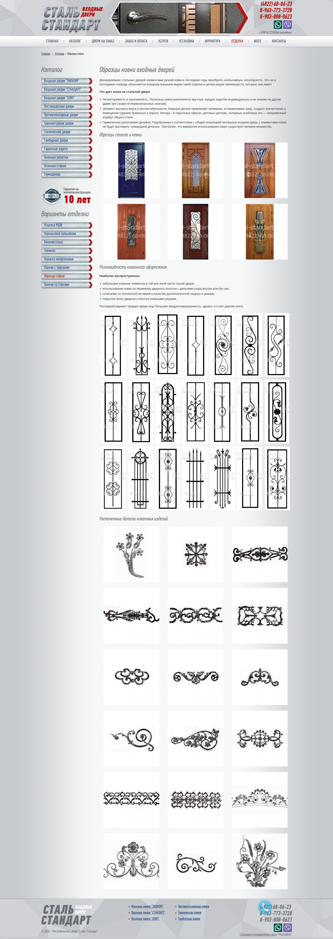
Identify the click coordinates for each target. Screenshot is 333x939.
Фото (257, 41)
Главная (52, 41)
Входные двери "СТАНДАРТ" (63, 90)
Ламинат (50, 251)
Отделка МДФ (53, 225)
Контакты (279, 41)
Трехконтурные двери (58, 123)
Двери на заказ (103, 41)
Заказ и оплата (136, 41)
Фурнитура (212, 41)
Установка (186, 41)
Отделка (237, 41)
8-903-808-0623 (276, 17)
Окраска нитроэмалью (59, 259)
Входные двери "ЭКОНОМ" (61, 81)
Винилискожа (53, 242)
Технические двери (57, 132)
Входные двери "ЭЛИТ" (59, 98)
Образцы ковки (54, 276)
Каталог (75, 41)
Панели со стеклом (56, 285)
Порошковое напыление (60, 234)
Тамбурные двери (56, 140)
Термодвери (52, 174)
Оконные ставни (55, 166)
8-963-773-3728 (276, 11)
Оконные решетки (56, 157)
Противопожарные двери (61, 115)
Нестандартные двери (59, 106)
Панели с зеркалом (56, 268)
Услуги (163, 41)
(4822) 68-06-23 (276, 4)
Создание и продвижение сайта (258, 934)
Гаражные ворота (56, 149)
